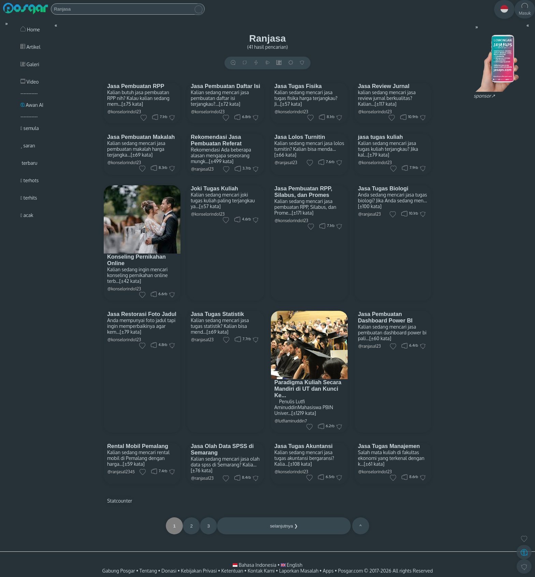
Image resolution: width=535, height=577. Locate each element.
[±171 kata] (303, 213)
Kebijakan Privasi (199, 571)
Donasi (168, 571)
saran (27, 145)
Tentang (148, 571)
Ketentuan (232, 571)
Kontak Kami (261, 571)
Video (29, 82)
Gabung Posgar (118, 571)
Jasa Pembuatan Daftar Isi (225, 86)
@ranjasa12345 (121, 471)
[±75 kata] (132, 104)
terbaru (28, 163)
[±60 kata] (380, 338)
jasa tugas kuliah (380, 137)
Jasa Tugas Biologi (383, 188)
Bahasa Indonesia (255, 565)
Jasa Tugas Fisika (298, 86)
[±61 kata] (374, 464)
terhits (28, 198)
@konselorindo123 (124, 111)
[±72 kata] (229, 104)
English (291, 565)
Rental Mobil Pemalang (137, 446)
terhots (29, 180)
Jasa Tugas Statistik (217, 314)
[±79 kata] (378, 155)
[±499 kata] (221, 161)
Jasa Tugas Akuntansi (303, 446)
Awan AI (31, 105)
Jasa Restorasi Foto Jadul (141, 314)
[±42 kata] (130, 281)
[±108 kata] (300, 464)
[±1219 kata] (303, 413)
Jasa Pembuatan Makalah (141, 137)
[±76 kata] (201, 470)
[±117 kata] (385, 104)
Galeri (29, 64)
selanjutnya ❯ (284, 526)
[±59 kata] (134, 464)
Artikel (30, 47)
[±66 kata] (285, 155)
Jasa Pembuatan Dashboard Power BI (385, 317)
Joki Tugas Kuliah (214, 188)
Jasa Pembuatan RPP (135, 86)
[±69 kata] (142, 155)
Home (30, 29)
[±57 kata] (291, 104)
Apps (328, 571)
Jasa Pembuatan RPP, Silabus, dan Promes (303, 191)
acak (26, 215)
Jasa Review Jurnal (383, 86)
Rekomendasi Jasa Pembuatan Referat (216, 140)
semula (29, 128)
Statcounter (119, 501)
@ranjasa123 (202, 169)
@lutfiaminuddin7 (291, 420)
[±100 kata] (369, 206)
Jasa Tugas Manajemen (389, 446)
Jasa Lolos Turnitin (299, 137)
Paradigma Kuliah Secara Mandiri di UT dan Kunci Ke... (307, 388)
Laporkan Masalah (298, 571)
